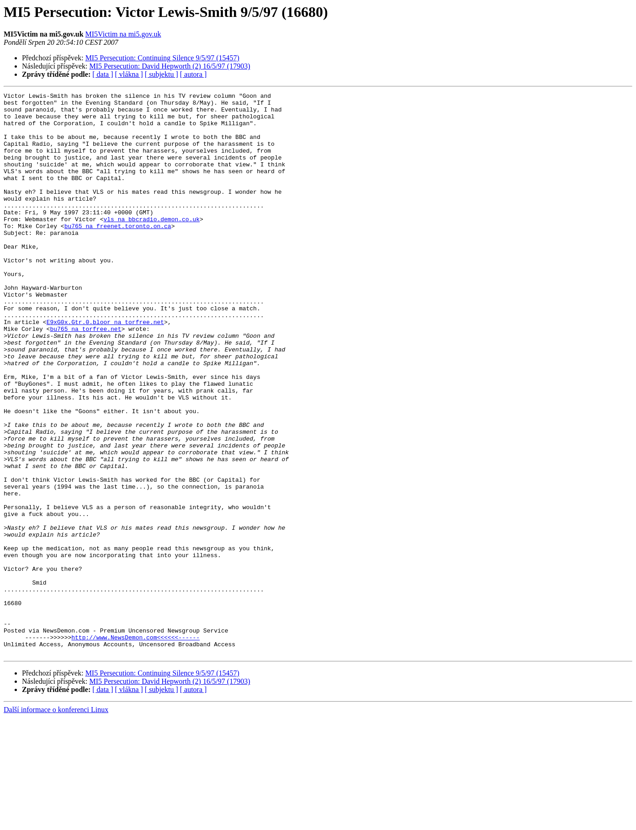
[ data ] (102, 74)
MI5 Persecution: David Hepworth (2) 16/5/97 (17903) (170, 66)
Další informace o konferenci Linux (56, 822)
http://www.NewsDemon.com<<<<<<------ (135, 747)
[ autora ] (193, 74)
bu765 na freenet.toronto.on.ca (117, 253)
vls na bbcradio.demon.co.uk (151, 245)
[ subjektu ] (161, 74)
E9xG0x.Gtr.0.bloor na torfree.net (105, 368)
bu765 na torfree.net (85, 376)
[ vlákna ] (129, 74)
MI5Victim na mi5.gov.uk (123, 34)
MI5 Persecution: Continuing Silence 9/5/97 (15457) (162, 58)
